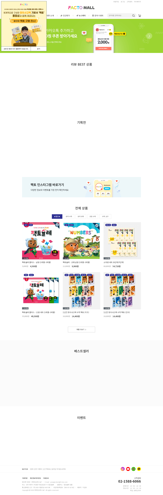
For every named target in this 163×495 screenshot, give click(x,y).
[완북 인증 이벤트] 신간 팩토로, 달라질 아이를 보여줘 (48, 469)
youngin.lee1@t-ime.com (58, 482)
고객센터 (129, 2)
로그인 (123, 2)
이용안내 (46, 478)
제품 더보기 (81, 329)
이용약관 (25, 478)
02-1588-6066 (129, 481)
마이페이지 (137, 2)
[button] (149, 36)
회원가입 (116, 2)
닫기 (38, 49)
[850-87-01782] (69, 487)
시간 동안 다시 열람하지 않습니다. (16, 49)
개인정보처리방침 (35, 478)
